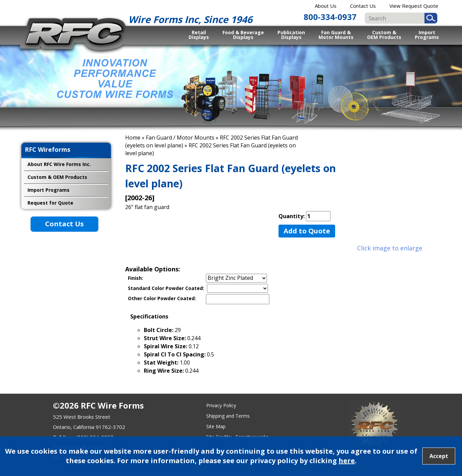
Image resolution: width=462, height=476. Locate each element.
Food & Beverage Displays (243, 34)
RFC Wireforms (47, 149)
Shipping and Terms (228, 416)
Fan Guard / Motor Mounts (180, 137)
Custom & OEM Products (384, 34)
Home (132, 137)
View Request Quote (413, 5)
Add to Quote (307, 230)
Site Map (216, 426)
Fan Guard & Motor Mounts (336, 34)
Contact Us (363, 5)
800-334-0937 (330, 16)
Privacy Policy (221, 405)
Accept (438, 456)
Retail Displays (199, 34)
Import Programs (427, 34)
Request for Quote (50, 203)
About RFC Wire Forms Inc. (59, 164)
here (347, 460)
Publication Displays (291, 34)
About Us (325, 5)
